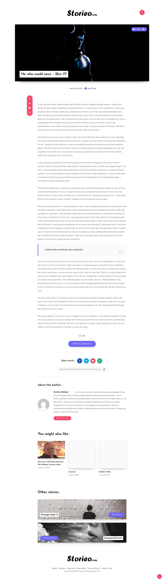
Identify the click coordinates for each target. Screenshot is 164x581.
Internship (81, 568)
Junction (72, 472)
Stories (62, 568)
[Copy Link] (82, 369)
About (54, 568)
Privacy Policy (93, 568)
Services (71, 568)
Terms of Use (106, 568)
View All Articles (62, 418)
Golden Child (104, 472)
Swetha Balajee (61, 392)
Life (83, 336)
